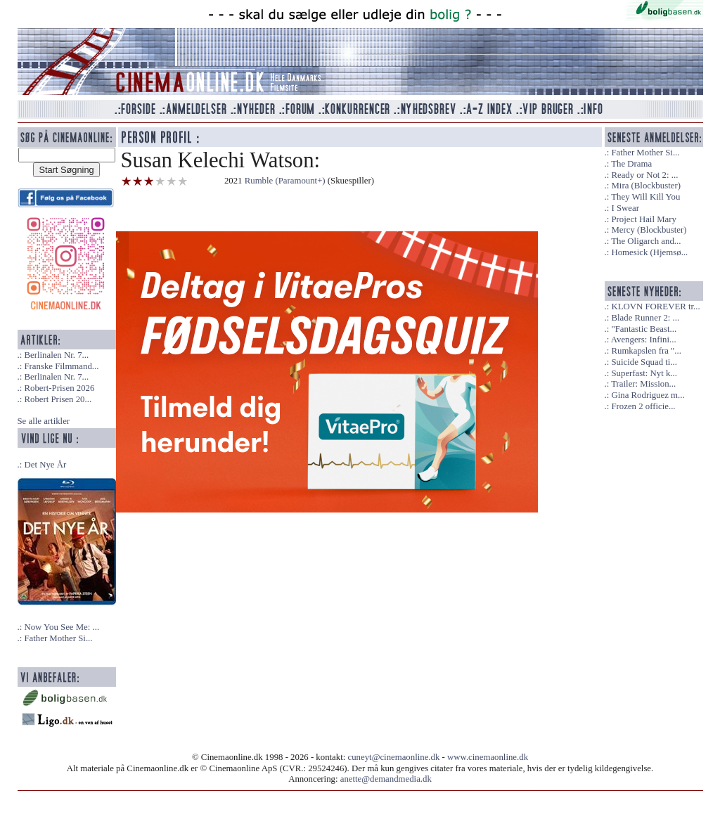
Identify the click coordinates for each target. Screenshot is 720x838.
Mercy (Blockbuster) (648, 230)
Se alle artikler (44, 421)
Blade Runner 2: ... (645, 318)
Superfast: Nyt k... (643, 373)
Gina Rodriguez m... (647, 395)
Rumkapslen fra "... (646, 351)
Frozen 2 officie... (643, 406)
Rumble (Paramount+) (285, 181)
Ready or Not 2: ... (644, 175)
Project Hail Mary (643, 219)
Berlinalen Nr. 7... (56, 355)
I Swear (624, 208)
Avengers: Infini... (643, 339)
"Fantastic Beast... (643, 329)
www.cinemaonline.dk (487, 757)
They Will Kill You (645, 197)
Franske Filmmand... (61, 366)
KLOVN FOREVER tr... (655, 306)
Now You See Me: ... (61, 627)
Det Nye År (45, 465)
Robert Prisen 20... (57, 399)
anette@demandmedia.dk (386, 779)
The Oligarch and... (646, 241)
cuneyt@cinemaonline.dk (394, 757)
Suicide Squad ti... (643, 362)
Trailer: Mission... (643, 384)
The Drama (631, 164)
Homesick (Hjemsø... (649, 252)
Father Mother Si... (58, 638)
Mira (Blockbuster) (645, 186)
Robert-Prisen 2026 (59, 388)
